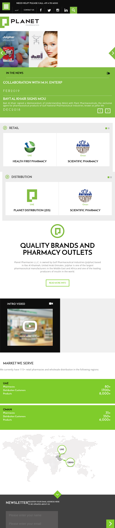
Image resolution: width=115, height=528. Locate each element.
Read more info (57, 283)
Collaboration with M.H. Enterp (32, 83)
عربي (17, 10)
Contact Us (29, 10)
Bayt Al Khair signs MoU (24, 99)
